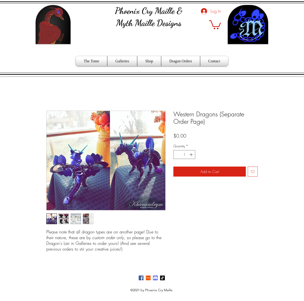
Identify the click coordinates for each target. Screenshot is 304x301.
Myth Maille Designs (148, 23)
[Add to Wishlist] (253, 172)
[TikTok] (162, 278)
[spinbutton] (184, 154)
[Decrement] (177, 154)
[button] (215, 24)
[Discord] (155, 278)
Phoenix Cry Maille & (148, 11)
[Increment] (192, 154)
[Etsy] (148, 278)
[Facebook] (141, 278)
